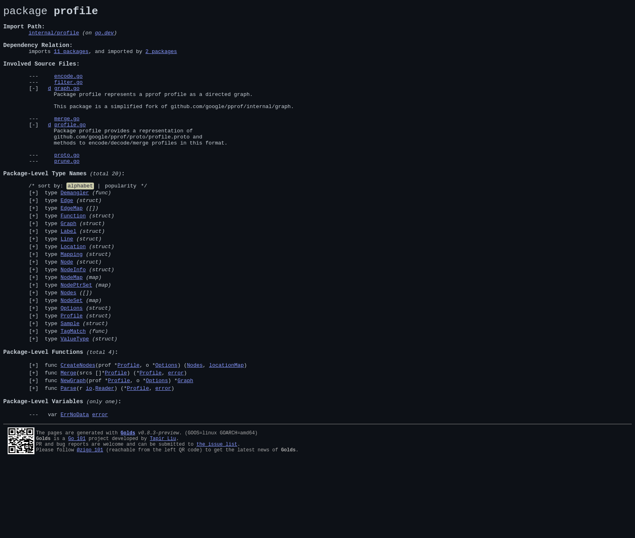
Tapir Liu (163, 512)
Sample (69, 381)
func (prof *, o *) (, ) (144, 430)
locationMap (226, 430)
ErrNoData (74, 488)
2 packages (161, 60)
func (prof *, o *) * (117, 448)
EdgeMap (71, 247)
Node (66, 310)
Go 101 (76, 512)
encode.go (68, 90)
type (76, 230)
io (89, 457)
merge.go (66, 141)
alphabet (80, 221)
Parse (68, 457)
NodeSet (71, 354)
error (176, 439)
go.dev (104, 38)
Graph (68, 265)
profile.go (70, 148)
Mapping (71, 301)
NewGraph (72, 448)
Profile (71, 372)
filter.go (68, 97)
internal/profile (53, 38)
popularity (120, 221)
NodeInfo (72, 319)
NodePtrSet (76, 336)
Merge (68, 439)
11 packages (71, 60)
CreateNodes (77, 430)
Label (68, 274)
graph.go (66, 104)
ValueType (74, 399)
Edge (66, 238)
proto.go (66, 185)
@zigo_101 (90, 526)
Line (66, 283)
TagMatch (72, 390)
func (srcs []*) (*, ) (114, 439)
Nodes (68, 345)
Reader (104, 457)
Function (72, 256)
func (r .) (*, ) (108, 457)
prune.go (66, 192)
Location (72, 292)
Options (71, 363)
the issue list (216, 519)
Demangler (74, 230)
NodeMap (71, 328)
